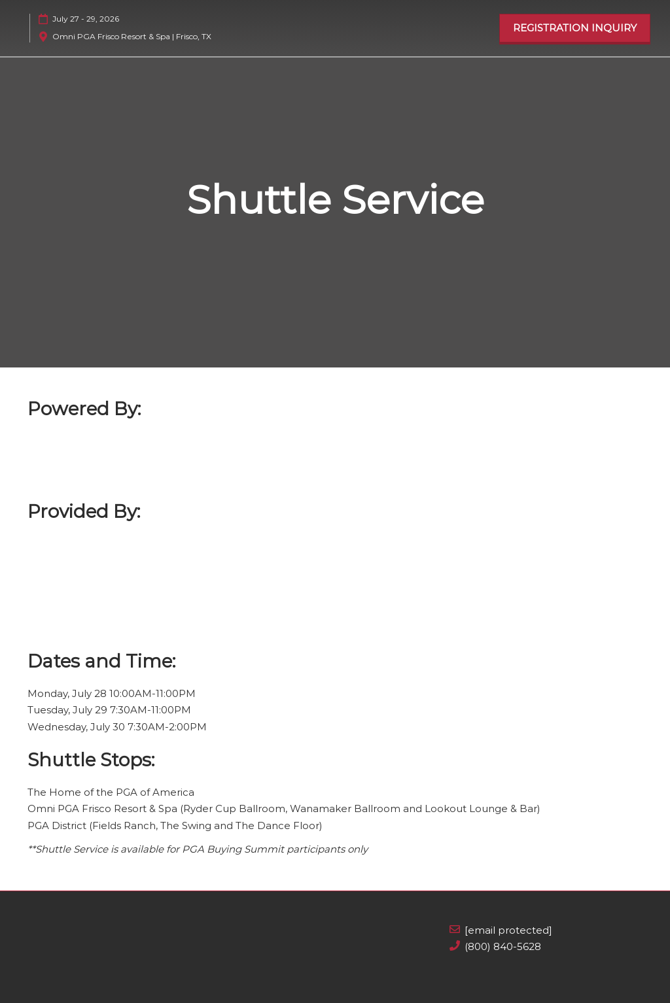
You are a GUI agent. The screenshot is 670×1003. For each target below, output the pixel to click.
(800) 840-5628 (503, 946)
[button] (574, 28)
